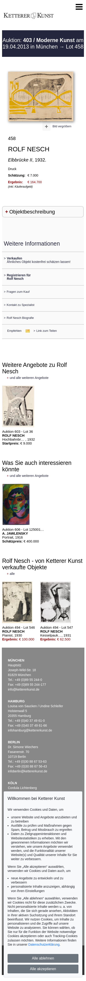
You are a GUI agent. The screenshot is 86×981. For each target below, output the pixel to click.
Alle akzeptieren (43, 969)
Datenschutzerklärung (43, 944)
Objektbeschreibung (32, 212)
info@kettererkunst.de (23, 689)
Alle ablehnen (43, 958)
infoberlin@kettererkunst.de (27, 771)
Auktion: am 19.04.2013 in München (43, 43)
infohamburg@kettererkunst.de (30, 730)
